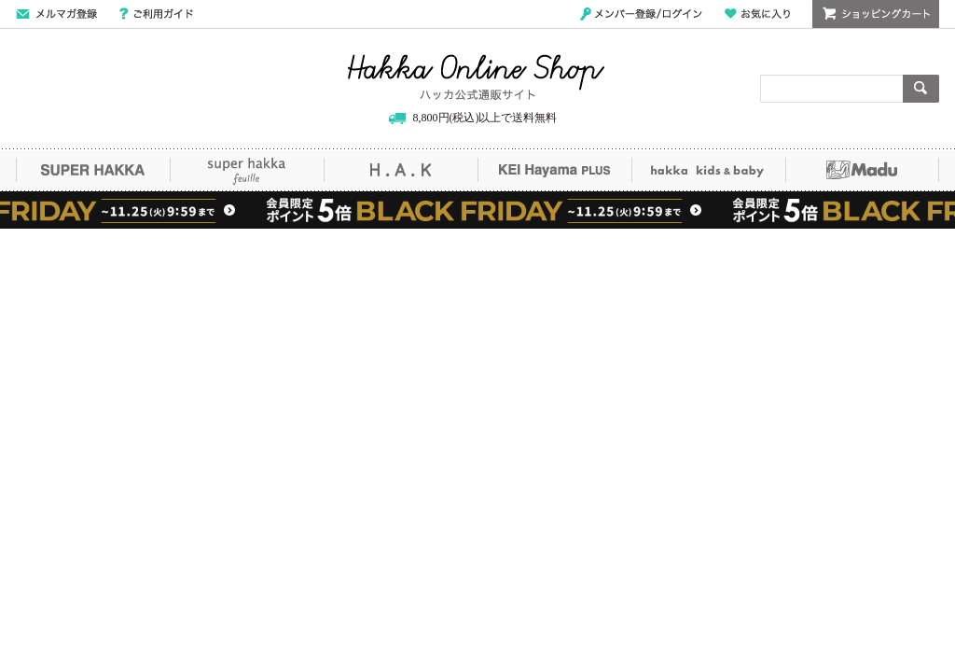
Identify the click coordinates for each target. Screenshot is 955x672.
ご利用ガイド (156, 14)
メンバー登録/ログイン (641, 14)
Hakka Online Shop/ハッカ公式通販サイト (476, 77)
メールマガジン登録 (56, 14)
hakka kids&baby (708, 169)
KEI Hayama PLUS (554, 169)
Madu (862, 169)
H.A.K (400, 169)
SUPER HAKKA (93, 169)
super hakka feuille (246, 169)
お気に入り (757, 14)
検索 (921, 89)
